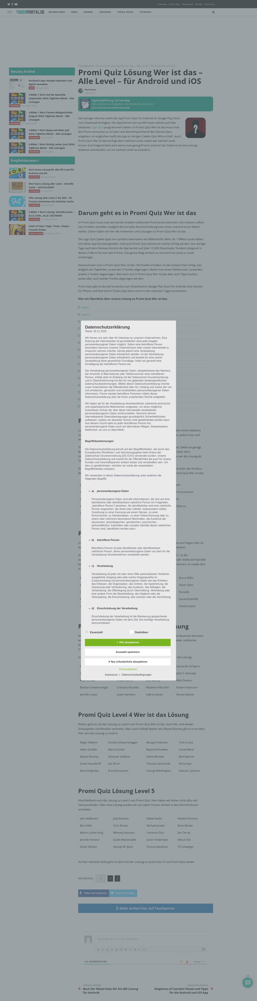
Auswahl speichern (128, 652)
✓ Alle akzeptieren (127, 642)
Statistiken (139, 632)
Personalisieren (128, 669)
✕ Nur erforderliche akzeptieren (128, 661)
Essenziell (94, 632)
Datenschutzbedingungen (136, 674)
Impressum (111, 674)
